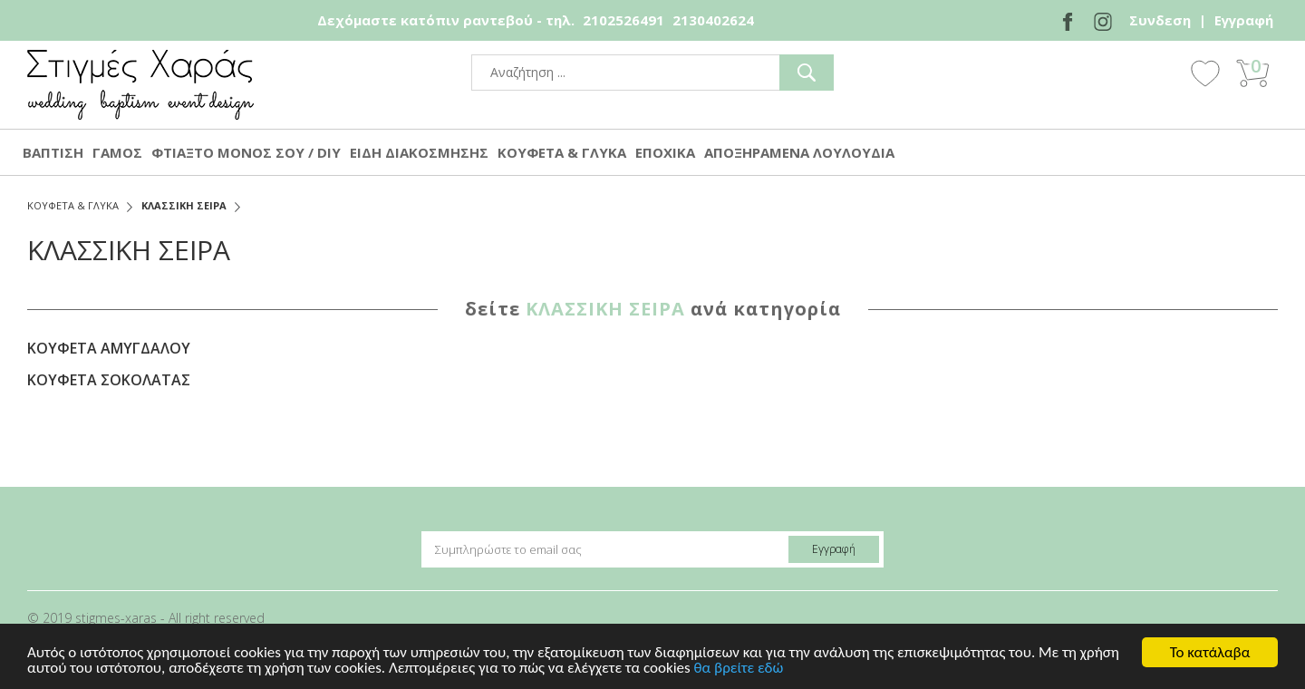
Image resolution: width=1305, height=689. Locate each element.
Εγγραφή (1243, 20)
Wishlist (1205, 72)
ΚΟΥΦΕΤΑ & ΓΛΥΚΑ (562, 152)
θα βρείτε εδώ (739, 668)
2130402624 (713, 20)
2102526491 (623, 20)
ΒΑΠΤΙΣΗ (53, 152)
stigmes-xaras (140, 85)
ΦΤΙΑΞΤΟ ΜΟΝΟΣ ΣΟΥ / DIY (246, 152)
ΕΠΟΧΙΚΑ (665, 152)
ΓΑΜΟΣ (117, 152)
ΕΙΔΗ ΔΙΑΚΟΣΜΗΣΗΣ (419, 152)
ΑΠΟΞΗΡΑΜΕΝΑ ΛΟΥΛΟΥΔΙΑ (799, 152)
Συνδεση (1160, 20)
